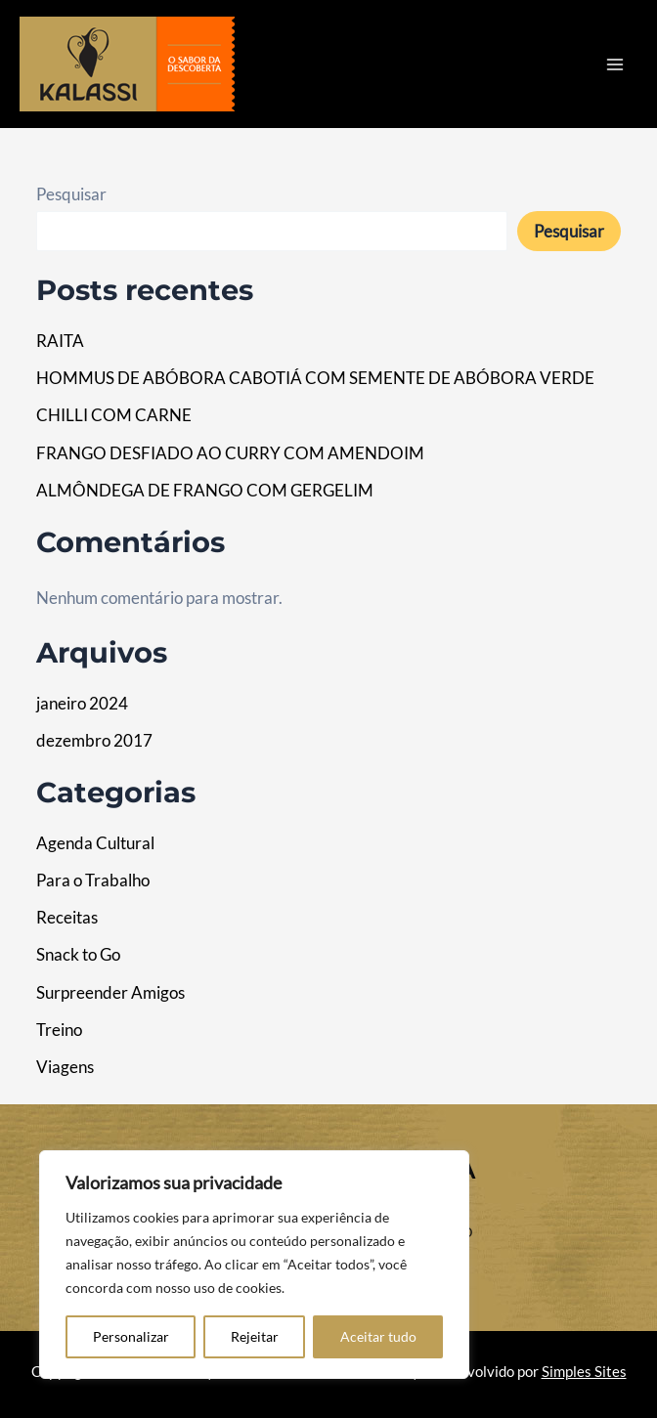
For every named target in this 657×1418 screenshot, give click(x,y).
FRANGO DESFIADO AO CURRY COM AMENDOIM (230, 453)
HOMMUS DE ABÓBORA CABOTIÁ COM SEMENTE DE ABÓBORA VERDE (315, 377)
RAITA (60, 340)
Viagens (65, 1066)
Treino (59, 1029)
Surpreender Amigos (110, 992)
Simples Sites (584, 1371)
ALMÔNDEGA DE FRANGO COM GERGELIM (204, 490)
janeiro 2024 (82, 703)
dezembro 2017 (94, 740)
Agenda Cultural (95, 843)
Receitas (67, 917)
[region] (254, 1264)
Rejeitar (255, 1336)
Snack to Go (78, 954)
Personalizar (131, 1336)
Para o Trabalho (93, 880)
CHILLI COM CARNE (114, 415)
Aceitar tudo (378, 1336)
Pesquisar (71, 194)
